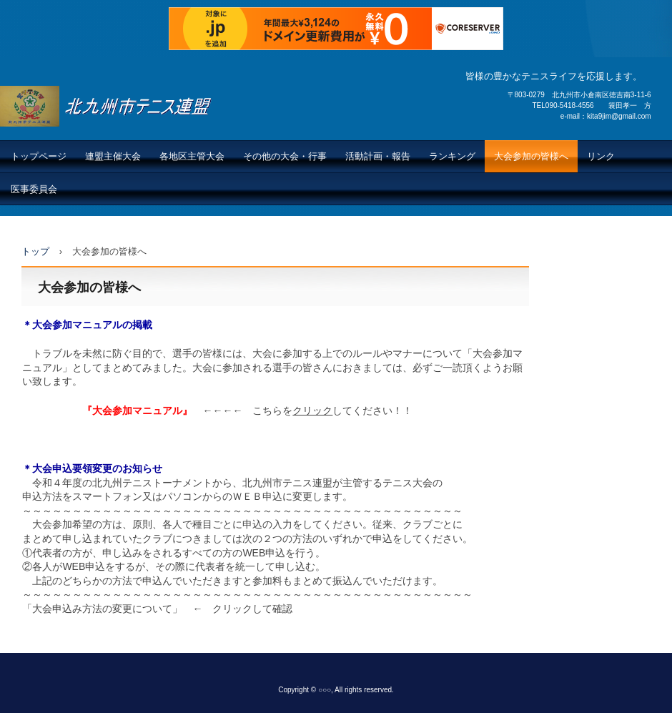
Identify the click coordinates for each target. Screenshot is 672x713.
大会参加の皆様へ (531, 156)
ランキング (452, 156)
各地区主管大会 (191, 156)
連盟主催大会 (113, 156)
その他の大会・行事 (285, 156)
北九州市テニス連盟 (123, 113)
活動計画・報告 (377, 156)
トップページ (38, 156)
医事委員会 (34, 189)
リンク (601, 156)
